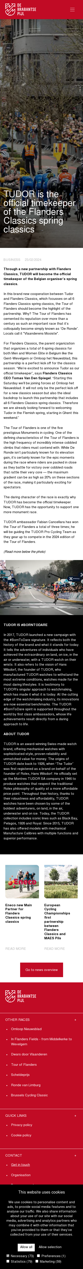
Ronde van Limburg (26, 1085)
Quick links (16, 1116)
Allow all (26, 1247)
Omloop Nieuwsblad (26, 1029)
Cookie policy (21, 1135)
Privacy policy (21, 1125)
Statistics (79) (19, 1262)
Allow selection (50, 1247)
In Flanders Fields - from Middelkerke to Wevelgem (41, 1042)
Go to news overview (41, 970)
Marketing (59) (48, 1262)
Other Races (17, 1020)
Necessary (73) (20, 1256)
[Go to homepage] (20, 10)
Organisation (21, 1175)
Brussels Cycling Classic (29, 1095)
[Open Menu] (72, 9)
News (9, 184)
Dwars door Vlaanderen (29, 1054)
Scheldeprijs (20, 1075)
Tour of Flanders (24, 1065)
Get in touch (20, 1165)
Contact (13, 1155)
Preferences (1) (51, 1256)
